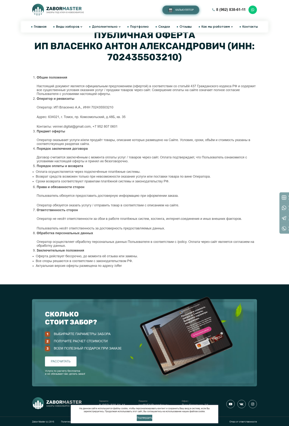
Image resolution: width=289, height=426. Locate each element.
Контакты (250, 26)
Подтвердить (144, 417)
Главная (40, 26)
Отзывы (186, 26)
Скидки (164, 26)
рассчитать (61, 361)
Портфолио (139, 26)
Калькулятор (184, 9)
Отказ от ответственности (243, 421)
